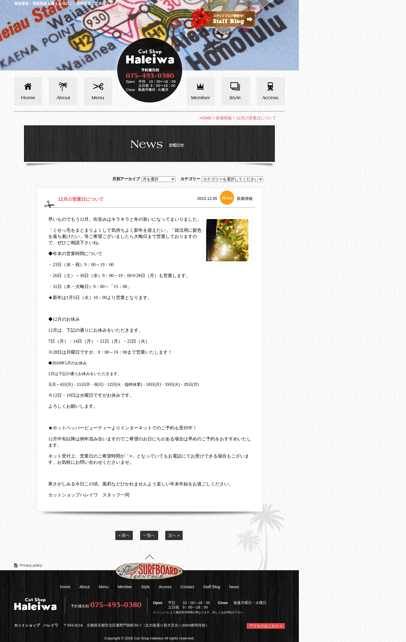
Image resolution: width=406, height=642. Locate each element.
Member (125, 587)
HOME (205, 118)
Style (145, 587)
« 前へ (124, 535)
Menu (104, 587)
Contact (187, 587)
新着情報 (224, 118)
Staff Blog (211, 587)
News (234, 587)
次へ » (174, 535)
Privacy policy (31, 565)
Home (65, 587)
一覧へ (149, 535)
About (85, 587)
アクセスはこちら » (266, 626)
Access (165, 587)
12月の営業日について (81, 199)
